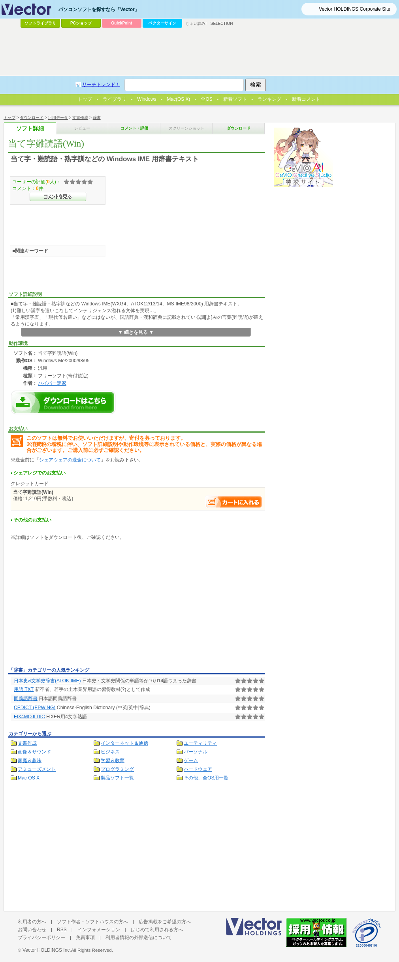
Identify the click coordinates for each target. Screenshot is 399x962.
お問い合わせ (32, 929)
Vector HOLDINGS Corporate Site (354, 9)
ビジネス (110, 752)
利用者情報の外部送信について (138, 937)
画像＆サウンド (34, 752)
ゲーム (191, 760)
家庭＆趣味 (29, 760)
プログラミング (117, 769)
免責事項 (85, 937)
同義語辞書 (26, 698)
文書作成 (27, 743)
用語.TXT (24, 689)
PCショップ (81, 23)
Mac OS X (29, 778)
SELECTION (222, 23)
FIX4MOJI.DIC (29, 716)
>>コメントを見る (58, 196)
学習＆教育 (112, 760)
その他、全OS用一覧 (206, 778)
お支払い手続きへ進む (234, 501)
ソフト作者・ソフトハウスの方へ (92, 921)
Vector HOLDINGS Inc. (47, 950)
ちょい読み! (196, 23)
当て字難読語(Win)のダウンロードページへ (63, 402)
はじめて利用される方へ (157, 929)
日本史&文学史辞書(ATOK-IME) (47, 680)
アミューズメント (37, 769)
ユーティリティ (200, 743)
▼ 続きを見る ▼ (136, 332)
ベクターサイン (162, 23)
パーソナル (195, 752)
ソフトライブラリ (40, 23)
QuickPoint (121, 23)
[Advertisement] (74, 605)
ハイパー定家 (52, 383)
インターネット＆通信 (124, 743)
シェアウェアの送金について (70, 460)
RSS (62, 929)
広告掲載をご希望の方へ (165, 921)
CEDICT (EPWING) (34, 707)
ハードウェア (198, 769)
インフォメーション (98, 929)
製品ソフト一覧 (117, 778)
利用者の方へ (32, 921)
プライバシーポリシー (41, 937)
